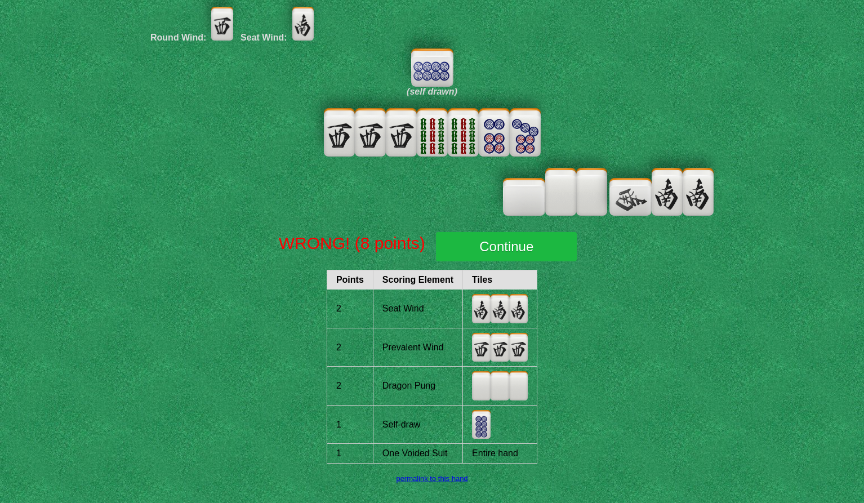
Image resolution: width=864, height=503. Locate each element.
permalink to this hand (431, 478)
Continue (506, 246)
